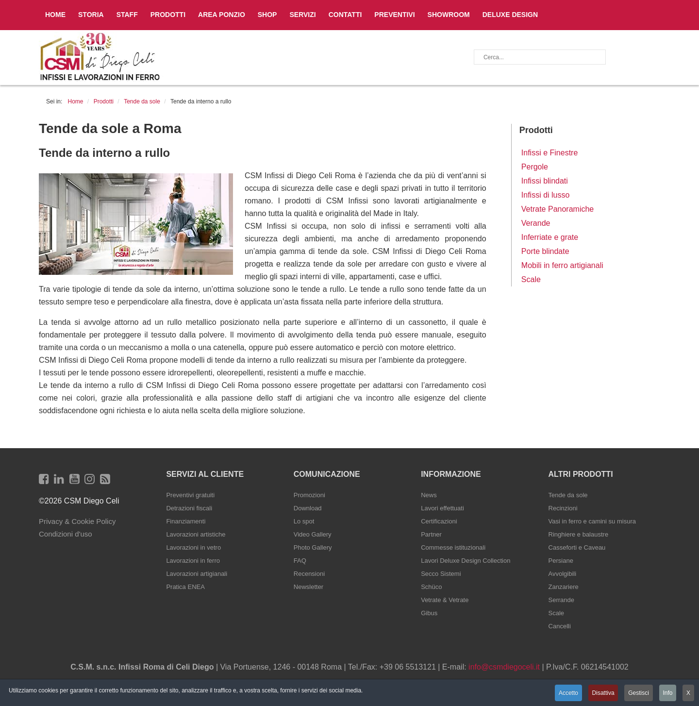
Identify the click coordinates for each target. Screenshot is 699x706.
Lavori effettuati (442, 508)
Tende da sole (568, 495)
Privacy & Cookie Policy (77, 521)
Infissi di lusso (545, 195)
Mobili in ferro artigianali (562, 265)
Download (308, 508)
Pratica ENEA (185, 586)
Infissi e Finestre (549, 153)
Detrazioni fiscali (189, 508)
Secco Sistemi (441, 573)
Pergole (534, 167)
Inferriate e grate (549, 237)
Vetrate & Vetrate (444, 600)
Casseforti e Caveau (577, 547)
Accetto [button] (567, 692)
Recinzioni (563, 508)
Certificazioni (439, 521)
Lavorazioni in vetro (193, 547)
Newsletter (308, 586)
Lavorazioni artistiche (195, 534)
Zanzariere (564, 586)
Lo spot (304, 521)
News (429, 495)
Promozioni (309, 495)
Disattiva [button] (602, 692)
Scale (531, 279)
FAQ (300, 560)
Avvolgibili (563, 573)
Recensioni (309, 573)
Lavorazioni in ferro (193, 560)
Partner (431, 534)
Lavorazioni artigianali (196, 573)
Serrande (561, 600)
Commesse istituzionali (453, 547)
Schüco (431, 586)
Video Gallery (313, 534)
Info (667, 692)
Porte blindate (545, 251)
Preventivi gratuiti (190, 495)
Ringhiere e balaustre (579, 534)
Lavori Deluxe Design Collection (465, 560)
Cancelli (560, 626)
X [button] (688, 692)
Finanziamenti (185, 521)
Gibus (429, 613)
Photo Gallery (313, 547)
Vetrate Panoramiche (557, 209)
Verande (535, 223)
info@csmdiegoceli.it (504, 667)
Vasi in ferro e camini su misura (592, 521)
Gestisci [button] (638, 692)
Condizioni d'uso (65, 534)
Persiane (561, 560)
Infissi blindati (544, 181)
